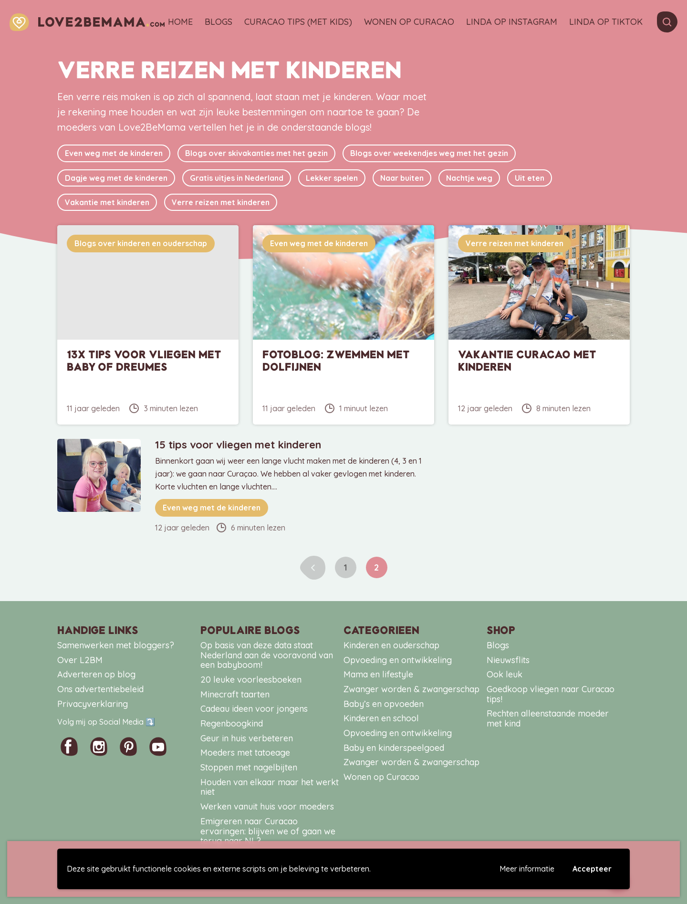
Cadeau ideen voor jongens (254, 708)
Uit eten (529, 178)
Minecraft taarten (235, 694)
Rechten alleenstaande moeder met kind (548, 718)
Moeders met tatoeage (245, 752)
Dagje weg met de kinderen (116, 178)
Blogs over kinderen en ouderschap (140, 243)
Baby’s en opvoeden (384, 703)
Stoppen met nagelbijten (248, 767)
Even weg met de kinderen (114, 153)
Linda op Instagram (511, 22)
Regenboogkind (231, 723)
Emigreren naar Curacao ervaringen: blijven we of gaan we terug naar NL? (267, 831)
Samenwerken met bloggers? (115, 645)
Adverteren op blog (96, 674)
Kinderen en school (381, 718)
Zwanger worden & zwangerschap (411, 689)
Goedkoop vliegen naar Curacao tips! (550, 694)
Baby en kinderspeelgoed (394, 747)
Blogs (218, 22)
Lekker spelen (332, 178)
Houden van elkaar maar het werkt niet (269, 787)
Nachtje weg (469, 178)
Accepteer (592, 868)
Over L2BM (80, 660)
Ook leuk (504, 674)
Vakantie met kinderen (107, 202)
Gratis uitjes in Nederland (236, 178)
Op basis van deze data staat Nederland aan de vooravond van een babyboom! (266, 655)
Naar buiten (402, 178)
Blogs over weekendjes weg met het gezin (429, 153)
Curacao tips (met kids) (298, 22)
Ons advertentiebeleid (100, 689)
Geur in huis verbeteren (246, 738)
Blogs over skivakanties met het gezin (256, 153)
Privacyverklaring (92, 703)
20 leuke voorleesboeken (251, 679)
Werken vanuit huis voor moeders (267, 806)
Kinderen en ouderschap (391, 645)
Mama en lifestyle (378, 674)
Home (180, 22)
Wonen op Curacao (409, 22)
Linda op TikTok (606, 22)
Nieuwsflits (508, 660)
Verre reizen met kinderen (221, 202)
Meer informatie (527, 868)
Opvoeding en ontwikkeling (398, 660)
